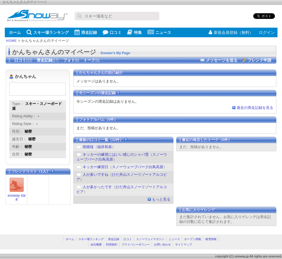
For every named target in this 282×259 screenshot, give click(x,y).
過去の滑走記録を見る (255, 108)
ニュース (159, 32)
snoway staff (17, 197)
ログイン (267, 32)
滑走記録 (85, 32)
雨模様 (88, 147)
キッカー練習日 (95, 167)
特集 (134, 32)
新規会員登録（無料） (231, 32)
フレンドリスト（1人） (32, 171)
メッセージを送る (221, 60)
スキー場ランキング (48, 32)
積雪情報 (211, 239)
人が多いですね (95, 174)
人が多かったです (97, 187)
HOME (11, 40)
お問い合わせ (162, 244)
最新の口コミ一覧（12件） (103, 140)
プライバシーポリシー (136, 244)
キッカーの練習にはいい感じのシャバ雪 (116, 154)
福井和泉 (104, 147)
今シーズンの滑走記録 (99, 93)
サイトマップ (183, 244)
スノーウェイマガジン (150, 239)
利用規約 (111, 244)
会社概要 (96, 244)
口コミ (112, 32)
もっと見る (161, 199)
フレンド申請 (259, 60)
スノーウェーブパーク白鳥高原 (137, 167)
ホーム (15, 32)
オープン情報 (192, 239)
